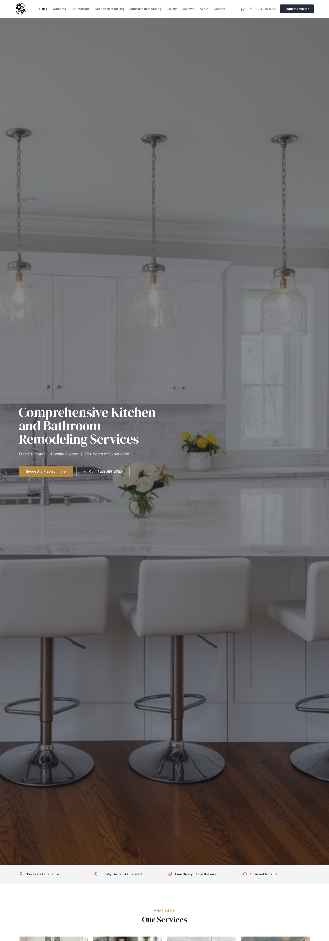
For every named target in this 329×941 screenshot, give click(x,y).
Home (43, 8)
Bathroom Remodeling (145, 8)
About (204, 8)
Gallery (172, 8)
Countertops (81, 8)
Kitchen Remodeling (109, 8)
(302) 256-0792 (263, 8)
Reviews (188, 8)
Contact (219, 8)
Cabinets (59, 8)
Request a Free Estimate (46, 471)
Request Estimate (297, 8)
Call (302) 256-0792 (103, 472)
